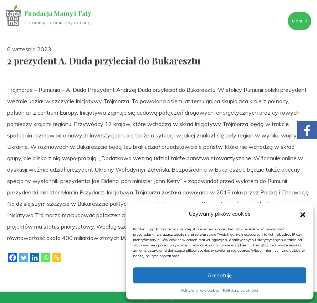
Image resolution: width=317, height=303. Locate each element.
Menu (299, 20)
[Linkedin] (35, 257)
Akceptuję (220, 275)
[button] (302, 214)
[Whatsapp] (46, 257)
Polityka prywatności (240, 290)
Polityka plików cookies (200, 290)
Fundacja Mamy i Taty (57, 13)
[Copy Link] (57, 257)
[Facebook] (12, 257)
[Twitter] (24, 257)
